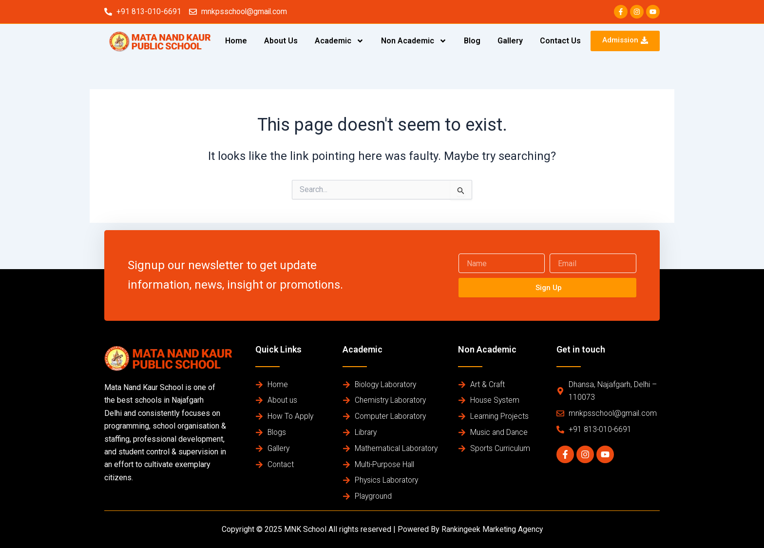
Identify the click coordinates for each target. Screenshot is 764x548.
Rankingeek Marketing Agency (491, 529)
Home (236, 40)
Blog (472, 40)
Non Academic (414, 41)
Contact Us (560, 40)
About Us (281, 40)
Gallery (510, 40)
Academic (339, 41)
